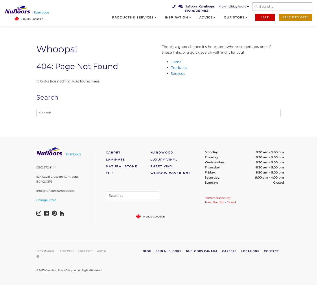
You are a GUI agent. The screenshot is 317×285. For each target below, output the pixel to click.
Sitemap (101, 251)
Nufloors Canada (202, 251)
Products (179, 68)
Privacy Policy (66, 251)
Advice (206, 17)
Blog (147, 251)
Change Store (46, 200)
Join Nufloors (168, 251)
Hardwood (161, 152)
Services (178, 73)
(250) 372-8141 (46, 167)
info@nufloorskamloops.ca (55, 190)
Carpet (113, 152)
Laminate (115, 159)
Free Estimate (295, 17)
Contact (271, 251)
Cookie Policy (85, 251)
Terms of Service (45, 251)
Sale (265, 17)
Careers (229, 251)
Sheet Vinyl (162, 166)
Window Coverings (170, 173)
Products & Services (133, 17)
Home (176, 62)
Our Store (234, 17)
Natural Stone (121, 166)
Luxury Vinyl (164, 159)
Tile (110, 173)
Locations (250, 251)
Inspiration (176, 17)
